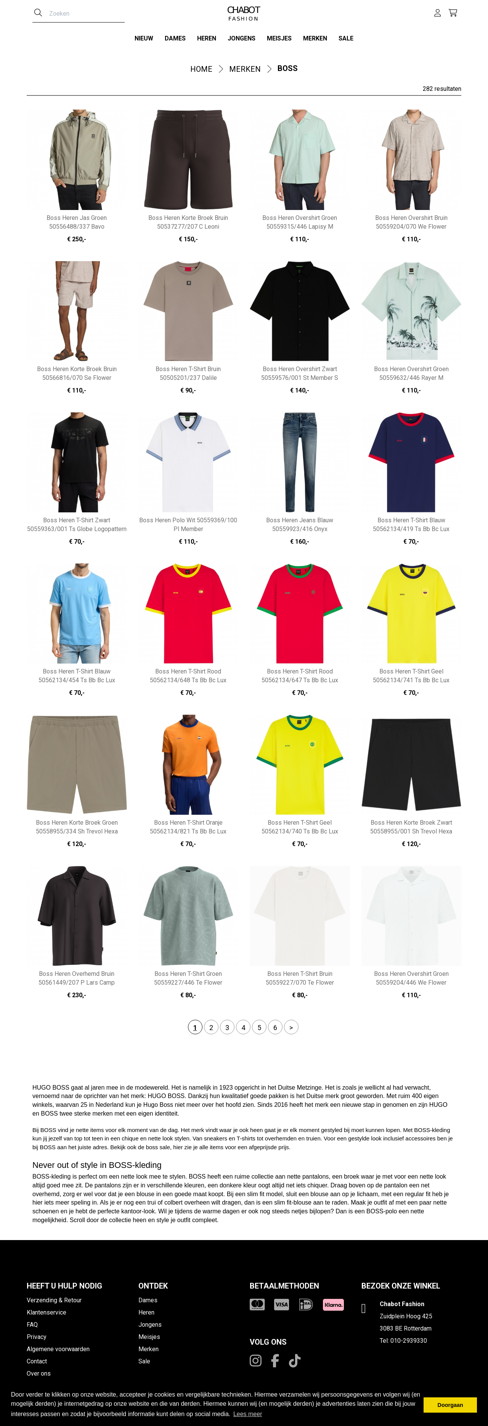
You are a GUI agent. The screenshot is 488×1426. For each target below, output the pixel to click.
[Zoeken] (38, 13)
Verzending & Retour (54, 1299)
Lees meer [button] (247, 1414)
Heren (206, 38)
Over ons (39, 1373)
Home (201, 68)
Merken (315, 38)
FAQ (32, 1324)
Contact (37, 1361)
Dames (175, 38)
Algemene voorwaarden (58, 1348)
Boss (288, 68)
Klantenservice (46, 1312)
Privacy (37, 1336)
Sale (346, 38)
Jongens (241, 38)
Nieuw (144, 38)
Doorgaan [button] (450, 1405)
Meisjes (279, 38)
